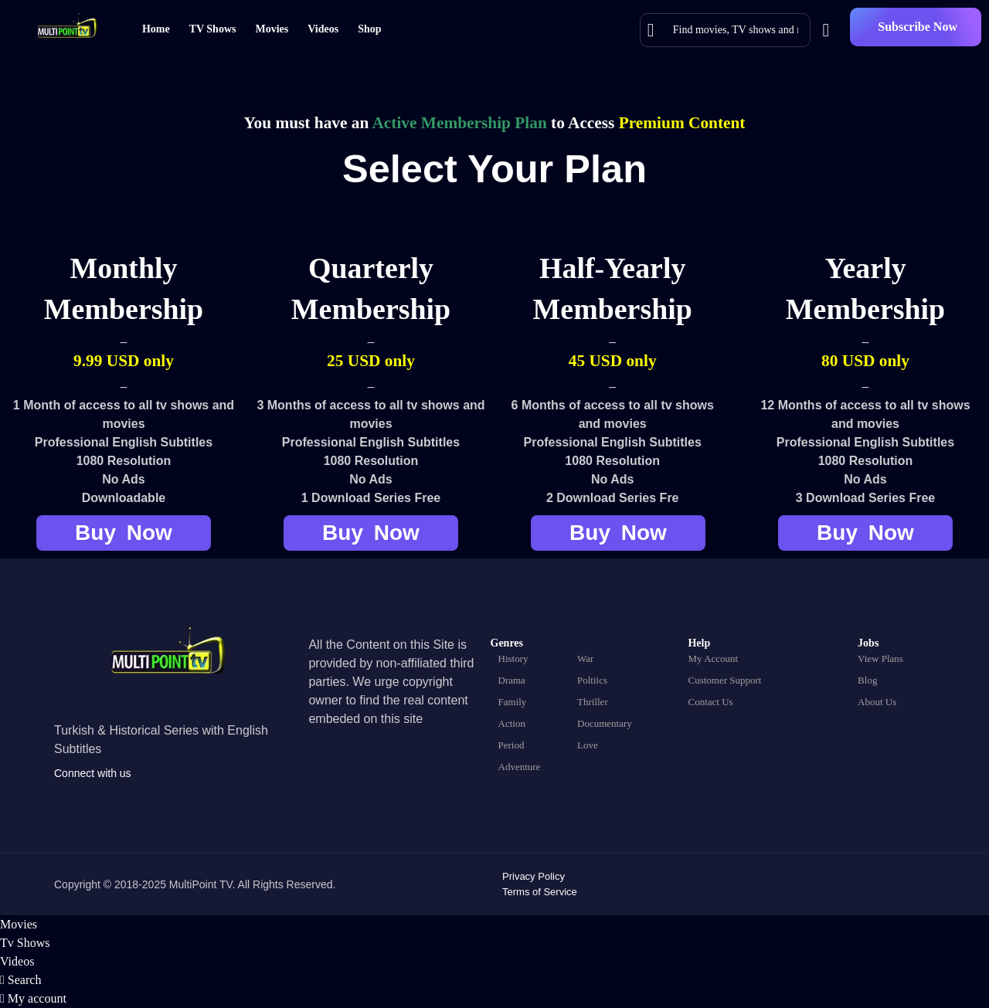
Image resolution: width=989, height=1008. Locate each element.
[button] (915, 27)
